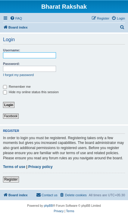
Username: (11, 50)
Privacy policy (40, 167)
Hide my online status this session (31, 92)
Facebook (10, 116)
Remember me (17, 86)
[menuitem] (16, 18)
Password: (11, 64)
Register (11, 179)
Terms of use (14, 167)
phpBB (48, 205)
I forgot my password (18, 75)
